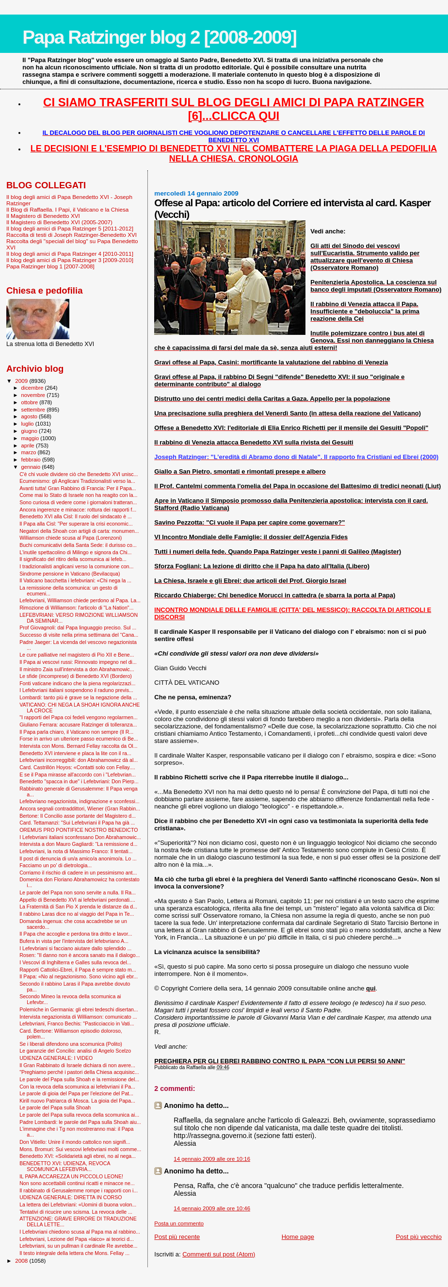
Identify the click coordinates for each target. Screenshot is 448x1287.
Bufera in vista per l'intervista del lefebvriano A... (73, 941)
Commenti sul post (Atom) (218, 1254)
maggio (31, 438)
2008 (22, 1260)
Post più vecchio (419, 1236)
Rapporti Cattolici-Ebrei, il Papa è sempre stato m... (77, 970)
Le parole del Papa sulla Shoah (55, 1107)
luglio (28, 424)
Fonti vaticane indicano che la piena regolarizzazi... (77, 683)
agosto (30, 416)
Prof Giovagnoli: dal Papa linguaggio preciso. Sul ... (77, 627)
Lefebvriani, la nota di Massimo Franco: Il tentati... (75, 851)
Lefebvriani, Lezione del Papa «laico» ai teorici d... (76, 1239)
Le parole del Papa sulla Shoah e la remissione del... (79, 1079)
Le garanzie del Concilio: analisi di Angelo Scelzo (75, 1051)
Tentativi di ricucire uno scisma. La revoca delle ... (75, 1212)
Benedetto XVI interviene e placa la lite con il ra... (75, 753)
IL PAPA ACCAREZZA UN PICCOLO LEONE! (71, 1176)
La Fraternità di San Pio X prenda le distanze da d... (78, 906)
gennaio (31, 467)
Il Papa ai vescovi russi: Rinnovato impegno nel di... (78, 662)
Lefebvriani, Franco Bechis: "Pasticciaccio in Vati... (76, 1023)
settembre (34, 409)
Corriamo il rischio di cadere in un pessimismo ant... (78, 872)
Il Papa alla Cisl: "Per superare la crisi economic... (76, 524)
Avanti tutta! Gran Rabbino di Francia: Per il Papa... (77, 488)
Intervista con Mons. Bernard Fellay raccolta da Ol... (78, 746)
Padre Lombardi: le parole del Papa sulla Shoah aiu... (80, 1122)
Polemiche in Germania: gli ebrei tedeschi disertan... (78, 1009)
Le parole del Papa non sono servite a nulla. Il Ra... (77, 892)
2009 (22, 381)
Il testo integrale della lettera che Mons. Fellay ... (74, 1253)
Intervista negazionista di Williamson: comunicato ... (78, 1017)
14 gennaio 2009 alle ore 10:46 (212, 1208)
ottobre (30, 402)
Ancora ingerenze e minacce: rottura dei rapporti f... (77, 509)
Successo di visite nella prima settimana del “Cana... (78, 635)
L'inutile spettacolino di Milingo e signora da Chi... (75, 552)
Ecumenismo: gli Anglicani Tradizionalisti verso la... (77, 481)
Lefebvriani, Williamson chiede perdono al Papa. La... (80, 600)
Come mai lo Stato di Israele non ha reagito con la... (78, 495)
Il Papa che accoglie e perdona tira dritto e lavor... (75, 934)
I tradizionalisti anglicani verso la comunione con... (76, 566)
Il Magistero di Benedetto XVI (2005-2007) (59, 222)
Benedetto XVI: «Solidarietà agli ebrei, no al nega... (77, 1156)
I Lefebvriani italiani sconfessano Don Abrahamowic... (80, 837)
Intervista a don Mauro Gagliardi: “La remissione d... (78, 844)
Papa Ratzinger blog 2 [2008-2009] (159, 37)
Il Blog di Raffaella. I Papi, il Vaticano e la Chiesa (67, 209)
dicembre (33, 388)
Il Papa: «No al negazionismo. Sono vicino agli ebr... (78, 976)
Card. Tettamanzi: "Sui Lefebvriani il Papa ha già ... (77, 822)
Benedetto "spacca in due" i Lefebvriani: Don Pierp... (79, 781)
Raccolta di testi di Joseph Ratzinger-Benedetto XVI (71, 234)
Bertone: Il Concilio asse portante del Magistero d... (77, 816)
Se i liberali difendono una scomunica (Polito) (70, 1044)
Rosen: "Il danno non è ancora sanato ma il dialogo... (79, 955)
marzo (29, 452)
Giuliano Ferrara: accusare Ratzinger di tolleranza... (78, 724)
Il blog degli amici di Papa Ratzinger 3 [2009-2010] (69, 260)
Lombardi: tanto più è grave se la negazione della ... (78, 697)
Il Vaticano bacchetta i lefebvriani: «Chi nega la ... (75, 580)
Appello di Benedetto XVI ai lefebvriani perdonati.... (77, 900)
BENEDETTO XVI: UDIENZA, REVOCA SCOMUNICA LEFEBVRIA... (64, 1166)
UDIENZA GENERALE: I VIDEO (56, 1058)
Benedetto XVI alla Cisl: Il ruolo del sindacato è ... (75, 516)
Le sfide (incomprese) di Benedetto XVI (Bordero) (75, 676)
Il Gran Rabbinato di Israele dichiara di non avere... (77, 1065)
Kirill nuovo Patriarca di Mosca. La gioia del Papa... (77, 1101)
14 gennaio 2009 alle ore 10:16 (212, 1159)
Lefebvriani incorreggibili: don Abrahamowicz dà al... (78, 760)
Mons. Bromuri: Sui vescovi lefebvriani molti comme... (80, 1149)
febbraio (31, 459)
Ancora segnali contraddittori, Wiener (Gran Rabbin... (79, 808)
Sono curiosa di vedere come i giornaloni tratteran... (78, 502)
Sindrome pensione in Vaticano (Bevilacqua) (69, 574)
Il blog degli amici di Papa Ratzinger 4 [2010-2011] (69, 253)
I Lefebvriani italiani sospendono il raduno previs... (76, 690)
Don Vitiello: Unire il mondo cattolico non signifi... (74, 1142)
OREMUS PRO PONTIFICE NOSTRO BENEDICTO (78, 830)
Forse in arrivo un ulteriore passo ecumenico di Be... (78, 739)
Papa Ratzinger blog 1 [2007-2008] (50, 266)
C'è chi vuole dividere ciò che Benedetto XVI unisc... (78, 474)
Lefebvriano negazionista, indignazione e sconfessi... (79, 801)
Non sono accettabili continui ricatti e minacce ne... (77, 1183)
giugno (30, 431)
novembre (34, 395)
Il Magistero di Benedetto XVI (43, 216)
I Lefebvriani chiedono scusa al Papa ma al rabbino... (79, 1232)
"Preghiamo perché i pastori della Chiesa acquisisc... (79, 1072)
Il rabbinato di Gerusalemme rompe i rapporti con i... (78, 1190)
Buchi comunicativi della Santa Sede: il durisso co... (78, 545)
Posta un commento (179, 1223)
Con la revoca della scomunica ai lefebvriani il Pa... (77, 1086)
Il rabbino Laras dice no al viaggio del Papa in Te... (76, 914)
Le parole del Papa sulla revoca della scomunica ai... (79, 1115)
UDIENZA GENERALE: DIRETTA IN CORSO (70, 1197)
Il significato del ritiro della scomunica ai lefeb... (72, 559)
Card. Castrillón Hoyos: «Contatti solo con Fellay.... (77, 767)
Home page (298, 1236)
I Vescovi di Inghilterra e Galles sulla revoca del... (75, 962)
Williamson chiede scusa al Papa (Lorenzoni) (70, 538)
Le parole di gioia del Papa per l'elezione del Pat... (76, 1093)
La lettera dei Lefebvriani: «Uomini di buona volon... (77, 1204)
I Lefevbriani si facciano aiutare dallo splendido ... (75, 948)
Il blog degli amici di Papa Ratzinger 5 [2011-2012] (69, 228)
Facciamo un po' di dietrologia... (55, 865)
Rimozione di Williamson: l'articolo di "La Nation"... (76, 607)
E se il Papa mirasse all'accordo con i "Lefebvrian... (77, 774)
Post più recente (177, 1236)
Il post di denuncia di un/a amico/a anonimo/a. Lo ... (78, 858)
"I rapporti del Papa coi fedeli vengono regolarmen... (78, 717)
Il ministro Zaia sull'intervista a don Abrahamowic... (76, 669)
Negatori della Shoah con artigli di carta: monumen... (79, 531)
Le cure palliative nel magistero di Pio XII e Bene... (76, 655)
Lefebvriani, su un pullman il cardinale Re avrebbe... (78, 1246)
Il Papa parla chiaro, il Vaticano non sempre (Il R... (76, 732)
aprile (28, 445)
